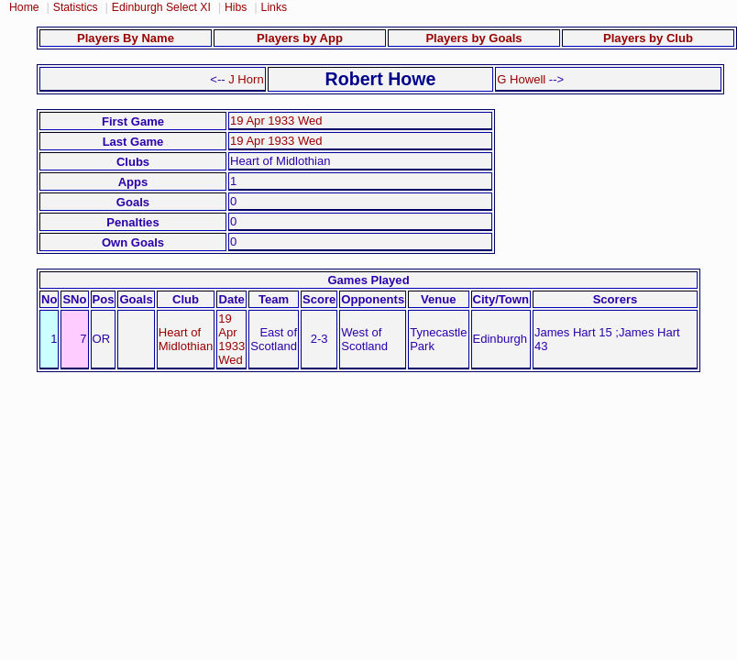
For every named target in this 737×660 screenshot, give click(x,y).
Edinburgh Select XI (161, 7)
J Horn (245, 79)
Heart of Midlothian (186, 339)
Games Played (368, 280)
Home (24, 7)
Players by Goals (473, 38)
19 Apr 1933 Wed (276, 120)
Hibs (236, 7)
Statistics (75, 7)
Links (274, 7)
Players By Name (125, 38)
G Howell (521, 79)
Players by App (300, 38)
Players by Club (648, 38)
